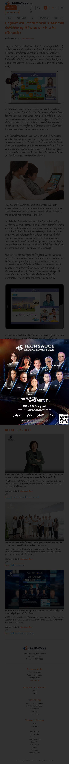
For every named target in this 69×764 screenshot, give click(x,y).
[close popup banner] (66, 341)
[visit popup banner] (34, 382)
